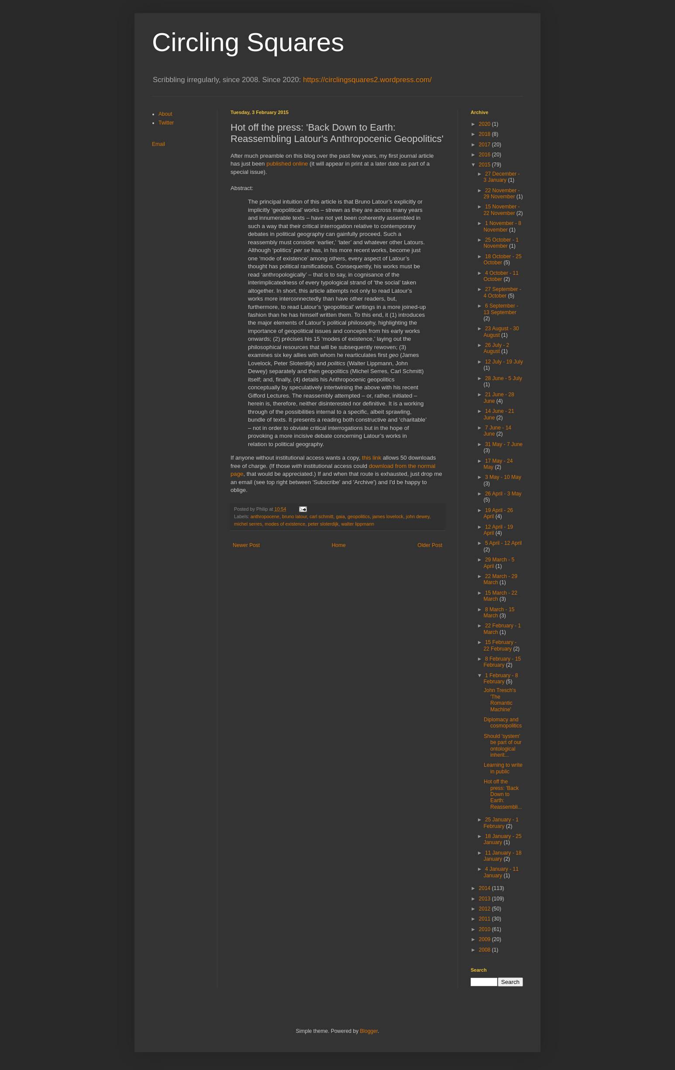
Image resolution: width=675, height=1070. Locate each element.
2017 (485, 145)
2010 (485, 929)
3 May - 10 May (503, 477)
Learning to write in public (503, 768)
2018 (485, 134)
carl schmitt (322, 516)
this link (371, 457)
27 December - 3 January (501, 177)
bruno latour (294, 516)
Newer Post (246, 545)
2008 (485, 950)
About (165, 114)
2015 (485, 165)
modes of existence (285, 523)
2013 (485, 899)
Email (158, 144)
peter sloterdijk (323, 523)
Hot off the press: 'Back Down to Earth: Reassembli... (503, 794)
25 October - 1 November (500, 243)
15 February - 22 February (500, 645)
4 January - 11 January (500, 872)
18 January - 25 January (502, 839)
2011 (485, 919)
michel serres (248, 523)
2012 (485, 909)
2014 (485, 888)
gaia (340, 516)
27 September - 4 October (502, 292)
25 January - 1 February (500, 823)
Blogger (369, 1031)
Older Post (429, 545)
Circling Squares (248, 42)
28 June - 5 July (503, 378)
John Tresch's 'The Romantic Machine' (500, 699)
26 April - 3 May (503, 494)
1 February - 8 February (500, 678)
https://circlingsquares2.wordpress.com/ (367, 80)
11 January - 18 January (502, 856)
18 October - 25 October (502, 259)
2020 (485, 124)
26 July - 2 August (496, 348)
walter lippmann (357, 523)
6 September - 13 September (500, 309)
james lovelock (387, 516)
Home (339, 545)
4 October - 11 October (500, 276)
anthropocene (265, 516)
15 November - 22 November (501, 210)
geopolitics (359, 516)
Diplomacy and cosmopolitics (503, 723)
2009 (485, 939)
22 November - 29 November (501, 193)
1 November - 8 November (502, 226)
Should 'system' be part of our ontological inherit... (502, 745)
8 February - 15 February (502, 662)
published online (287, 163)
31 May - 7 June (504, 444)
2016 (485, 155)
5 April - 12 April (503, 543)
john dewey (418, 516)
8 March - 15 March (498, 612)
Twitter (166, 123)
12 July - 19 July (504, 362)
